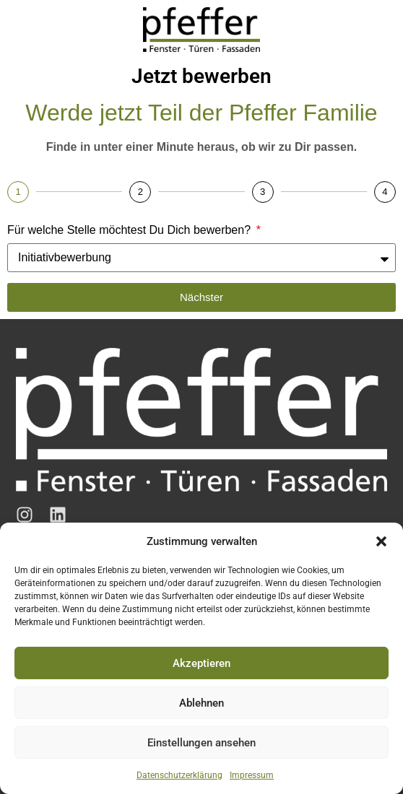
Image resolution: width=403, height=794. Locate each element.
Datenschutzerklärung (179, 775)
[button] (381, 541)
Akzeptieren (201, 663)
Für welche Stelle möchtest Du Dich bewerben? (130, 230)
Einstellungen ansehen (201, 742)
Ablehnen (201, 703)
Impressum (252, 775)
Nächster (201, 297)
